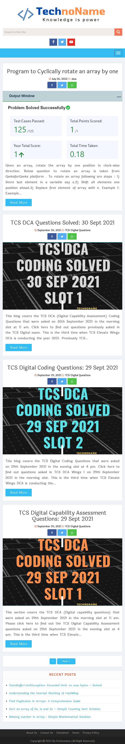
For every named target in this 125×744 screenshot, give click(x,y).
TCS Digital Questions (78, 230)
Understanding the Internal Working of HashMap (43, 693)
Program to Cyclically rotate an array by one (62, 71)
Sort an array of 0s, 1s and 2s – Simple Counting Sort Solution (54, 709)
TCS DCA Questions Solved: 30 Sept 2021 (63, 223)
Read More (18, 202)
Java (74, 79)
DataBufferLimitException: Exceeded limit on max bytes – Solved (55, 685)
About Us (31, 733)
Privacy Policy (91, 733)
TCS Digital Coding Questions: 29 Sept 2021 (62, 368)
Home (75, 733)
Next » (66, 661)
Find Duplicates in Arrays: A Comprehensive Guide (44, 701)
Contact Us (46, 733)
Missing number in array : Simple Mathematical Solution (50, 716)
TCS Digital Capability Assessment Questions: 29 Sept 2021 (62, 516)
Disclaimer (62, 733)
